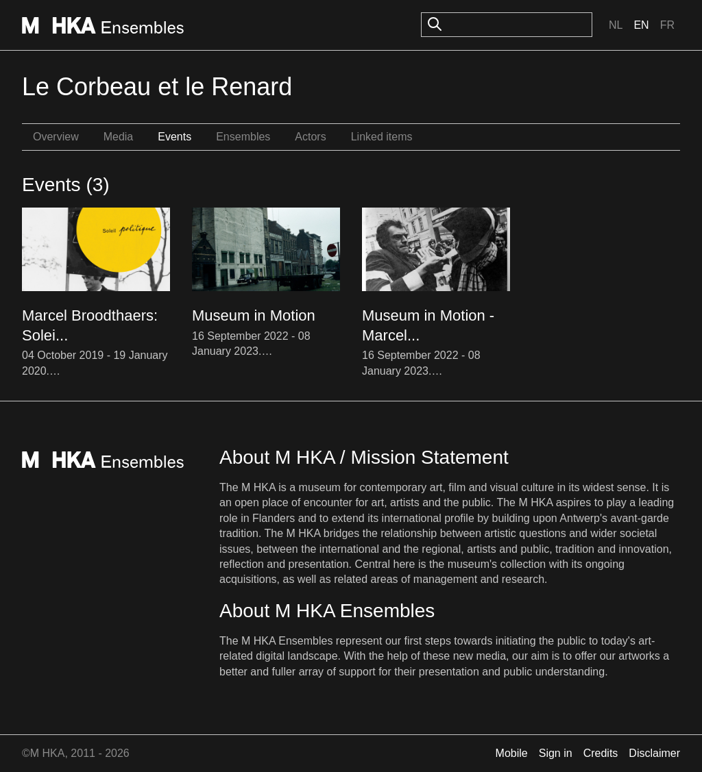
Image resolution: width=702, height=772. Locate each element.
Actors (310, 136)
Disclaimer (654, 753)
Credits (600, 753)
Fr (667, 25)
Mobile (512, 753)
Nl (615, 25)
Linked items (382, 136)
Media (119, 136)
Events (174, 136)
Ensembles (243, 136)
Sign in (555, 753)
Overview (56, 136)
